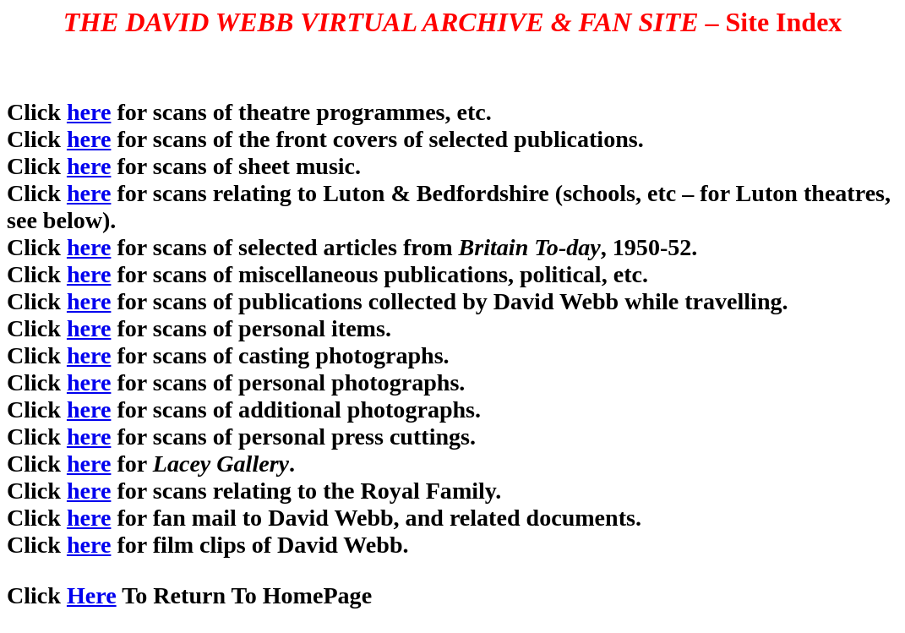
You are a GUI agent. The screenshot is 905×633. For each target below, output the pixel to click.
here (89, 112)
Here (92, 595)
